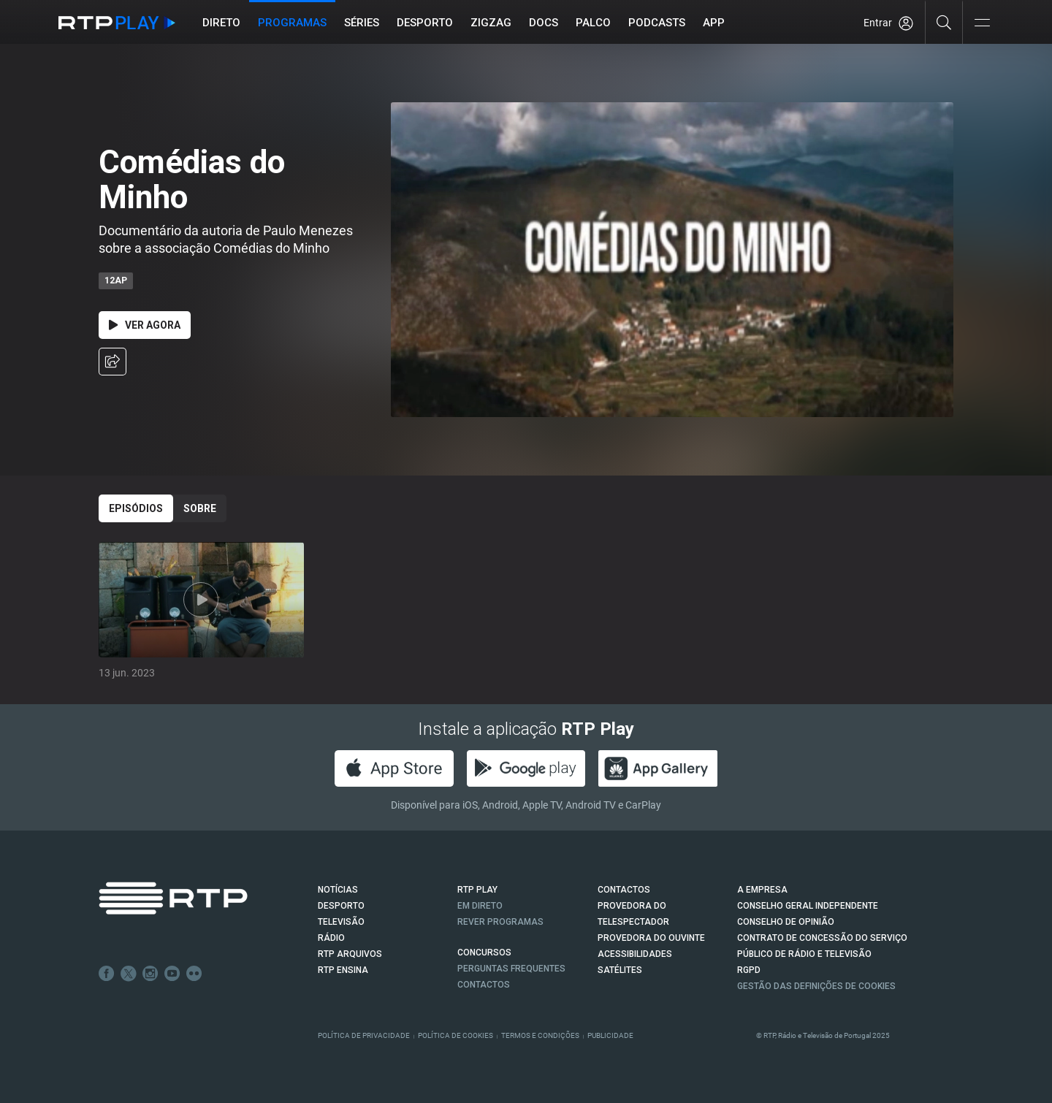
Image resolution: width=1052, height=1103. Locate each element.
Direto (221, 22)
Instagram (150, 974)
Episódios (136, 508)
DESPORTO (341, 906)
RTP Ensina (343, 970)
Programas (292, 22)
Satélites (620, 970)
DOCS (543, 22)
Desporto (425, 22)
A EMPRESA (762, 890)
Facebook (107, 974)
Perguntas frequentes (511, 968)
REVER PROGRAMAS (500, 922)
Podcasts (656, 22)
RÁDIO (331, 938)
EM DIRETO (480, 906)
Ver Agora (144, 325)
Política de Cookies (455, 1035)
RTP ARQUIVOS (350, 954)
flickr (194, 974)
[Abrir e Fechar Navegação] (982, 23)
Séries (361, 22)
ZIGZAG (490, 22)
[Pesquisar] (944, 22)
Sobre (199, 508)
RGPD (749, 970)
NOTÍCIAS (338, 890)
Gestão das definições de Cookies (816, 986)
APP (714, 22)
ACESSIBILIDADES (635, 954)
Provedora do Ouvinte (651, 938)
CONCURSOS (484, 952)
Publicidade (610, 1035)
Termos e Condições (540, 1035)
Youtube (172, 974)
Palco (593, 22)
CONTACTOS (624, 890)
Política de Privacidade (364, 1035)
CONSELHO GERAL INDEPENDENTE (807, 906)
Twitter (129, 974)
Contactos (483, 985)
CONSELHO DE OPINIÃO (785, 922)
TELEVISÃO (341, 922)
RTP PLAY (477, 890)
